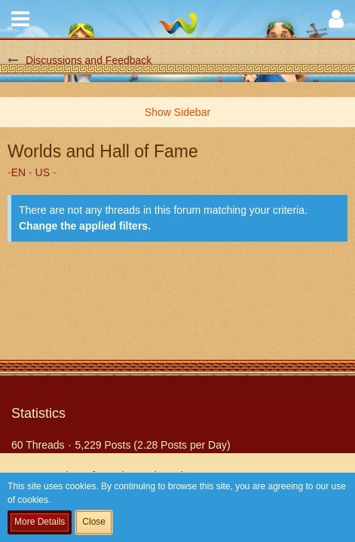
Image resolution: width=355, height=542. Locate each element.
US (42, 172)
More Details (39, 521)
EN (18, 172)
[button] (20, 19)
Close (94, 521)
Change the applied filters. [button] (85, 226)
